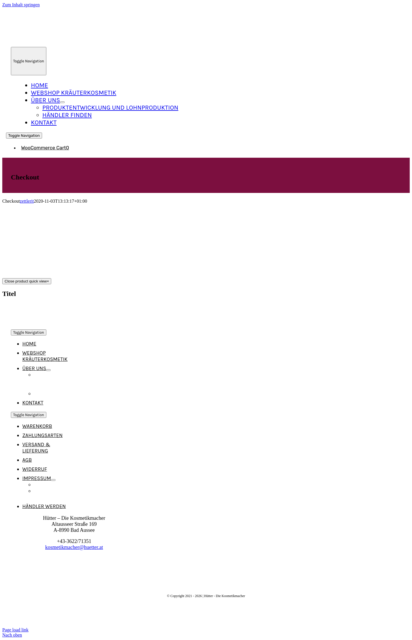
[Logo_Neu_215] (57, 41)
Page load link (15, 629)
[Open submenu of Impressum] (53, 480)
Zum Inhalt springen (21, 4)
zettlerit (27, 201)
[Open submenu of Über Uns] (62, 102)
